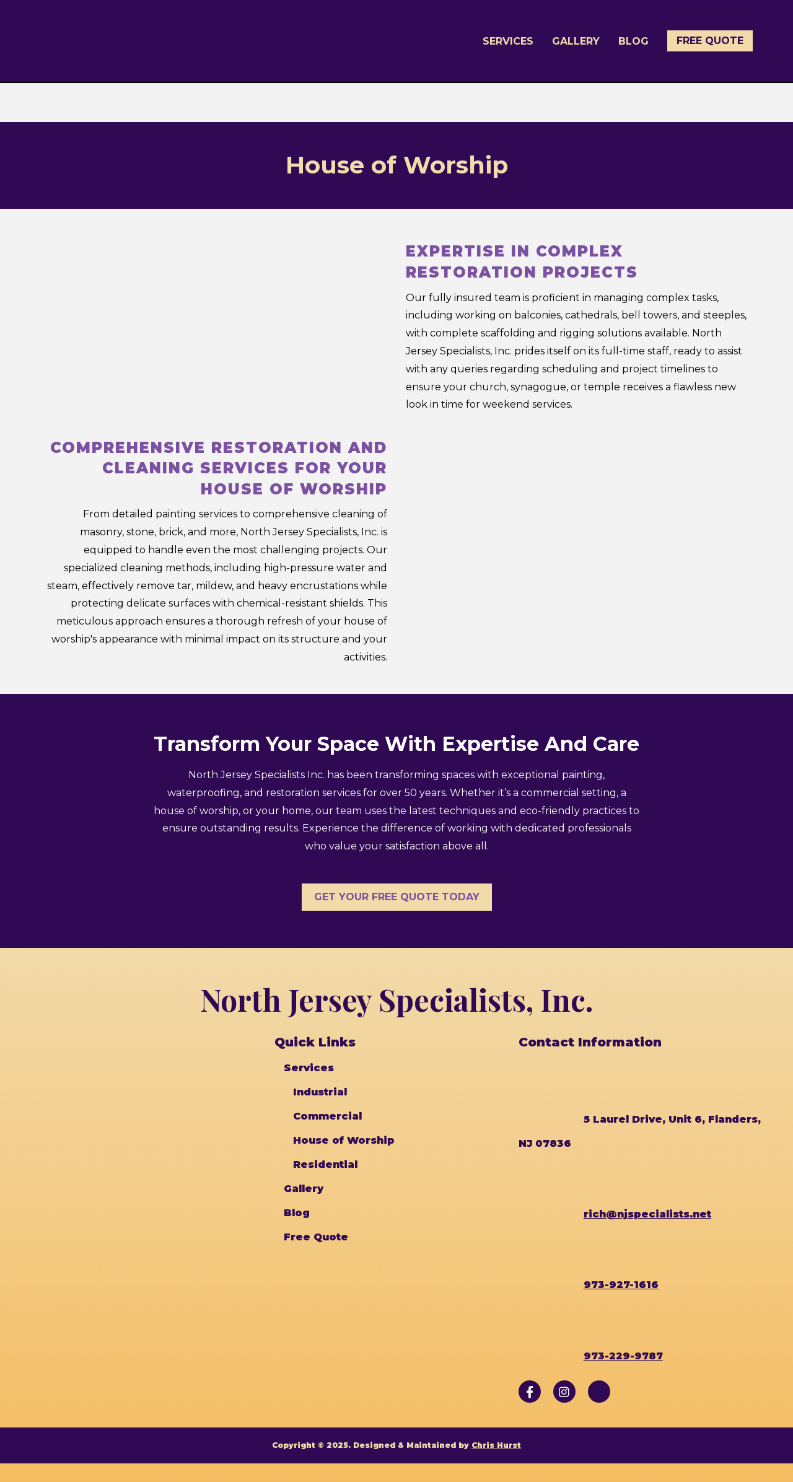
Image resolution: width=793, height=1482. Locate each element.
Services (508, 41)
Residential (325, 1164)
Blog (633, 41)
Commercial (327, 1116)
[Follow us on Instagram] (564, 1391)
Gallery (576, 41)
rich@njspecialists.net (647, 1214)
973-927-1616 (621, 1285)
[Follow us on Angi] (599, 1391)
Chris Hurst (496, 1445)
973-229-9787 (623, 1356)
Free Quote (710, 40)
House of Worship (344, 1140)
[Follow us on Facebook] (530, 1391)
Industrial (320, 1092)
